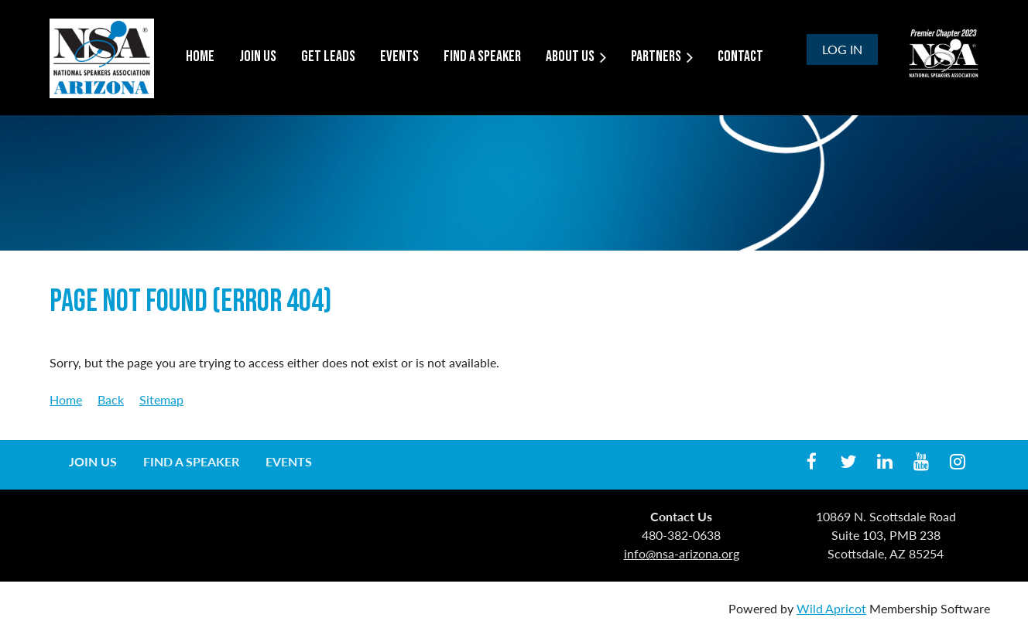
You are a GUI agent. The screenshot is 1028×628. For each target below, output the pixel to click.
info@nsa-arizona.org (681, 553)
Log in (842, 49)
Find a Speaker (191, 461)
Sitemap (161, 399)
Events (289, 461)
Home (66, 399)
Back (111, 399)
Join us (93, 461)
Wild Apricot (831, 608)
